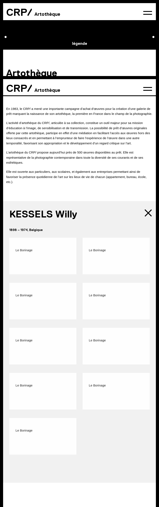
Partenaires (65, 457)
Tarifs (87, 15)
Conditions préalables (56, 15)
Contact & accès (19, 457)
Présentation (18, 15)
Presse (44, 457)
